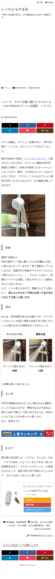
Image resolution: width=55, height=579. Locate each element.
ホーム (6, 88)
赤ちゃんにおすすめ (42, 529)
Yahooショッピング (34, 510)
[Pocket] (27, 130)
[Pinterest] (45, 125)
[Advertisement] (27, 52)
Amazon (29, 500)
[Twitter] (10, 125)
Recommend (20, 88)
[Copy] (44, 130)
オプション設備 (46, 522)
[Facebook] (27, 125)
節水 (48, 525)
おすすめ (34, 522)
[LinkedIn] (10, 130)
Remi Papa (46, 535)
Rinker (34, 494)
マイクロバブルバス (35, 158)
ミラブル (11, 525)
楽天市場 (29, 505)
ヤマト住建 (21, 525)
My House (36, 88)
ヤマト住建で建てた (36, 525)
